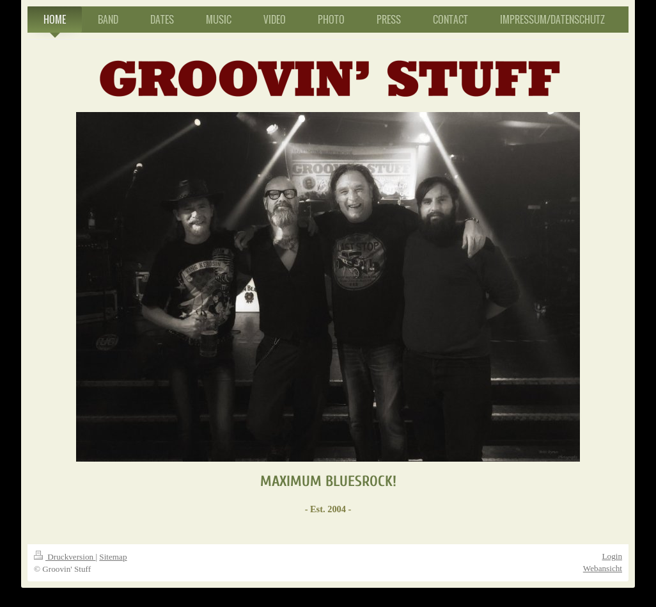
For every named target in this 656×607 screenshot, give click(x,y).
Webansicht (602, 568)
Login (612, 556)
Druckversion (64, 557)
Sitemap (113, 557)
